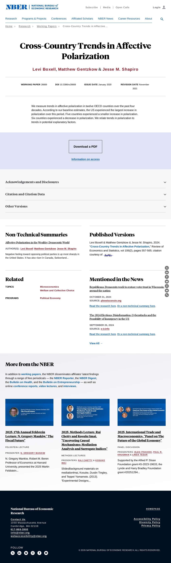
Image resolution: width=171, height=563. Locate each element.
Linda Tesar (140, 455)
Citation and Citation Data (25, 194)
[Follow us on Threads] (33, 553)
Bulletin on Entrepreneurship (61, 382)
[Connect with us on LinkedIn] (19, 553)
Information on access (85, 159)
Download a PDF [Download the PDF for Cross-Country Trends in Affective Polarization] (85, 146)
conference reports (25, 386)
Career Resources (129, 18)
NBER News (105, 18)
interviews (69, 386)
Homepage (153, 509)
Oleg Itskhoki (143, 452)
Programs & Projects (34, 18)
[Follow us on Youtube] (46, 553)
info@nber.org (20, 532)
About (148, 18)
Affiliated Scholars (82, 18)
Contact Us (18, 519)
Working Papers (47, 26)
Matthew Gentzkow (78, 69)
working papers (31, 374)
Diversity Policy (149, 522)
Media (107, 7)
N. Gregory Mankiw (33, 453)
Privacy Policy (150, 525)
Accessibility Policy (147, 519)
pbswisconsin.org (111, 300)
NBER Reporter (64, 378)
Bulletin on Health (21, 382)
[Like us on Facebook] (39, 553)
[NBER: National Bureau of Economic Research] (34, 8)
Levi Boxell (44, 69)
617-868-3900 (19, 529)
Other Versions (16, 206)
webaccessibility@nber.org (29, 536)
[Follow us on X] (13, 553)
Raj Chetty (85, 460)
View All (94, 343)
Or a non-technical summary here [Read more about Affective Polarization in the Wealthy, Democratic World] (136, 306)
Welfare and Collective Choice (57, 290)
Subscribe (92, 7)
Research (11, 18)
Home (9, 26)
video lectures (48, 386)
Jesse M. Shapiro (120, 69)
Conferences (58, 18)
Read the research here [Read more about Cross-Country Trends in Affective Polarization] (103, 306)
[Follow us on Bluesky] (26, 553)
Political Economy (50, 298)
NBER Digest (87, 378)
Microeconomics (49, 286)
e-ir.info (105, 328)
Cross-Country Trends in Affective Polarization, (120, 246)
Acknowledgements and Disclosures (32, 182)
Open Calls (123, 7)
